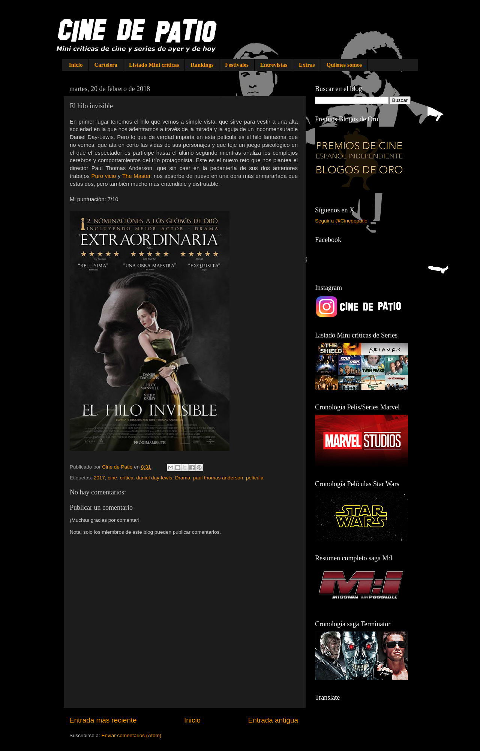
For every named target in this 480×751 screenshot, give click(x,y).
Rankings (201, 65)
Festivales (236, 65)
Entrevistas (273, 65)
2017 (99, 478)
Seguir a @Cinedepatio (341, 221)
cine (112, 478)
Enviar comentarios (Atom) (132, 735)
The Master (136, 176)
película (255, 478)
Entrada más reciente (103, 720)
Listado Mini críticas (154, 65)
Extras (307, 65)
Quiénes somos (344, 65)
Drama (182, 478)
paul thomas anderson (218, 478)
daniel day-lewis (154, 478)
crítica (127, 478)
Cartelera (105, 65)
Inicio (76, 65)
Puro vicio (104, 176)
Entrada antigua (273, 720)
